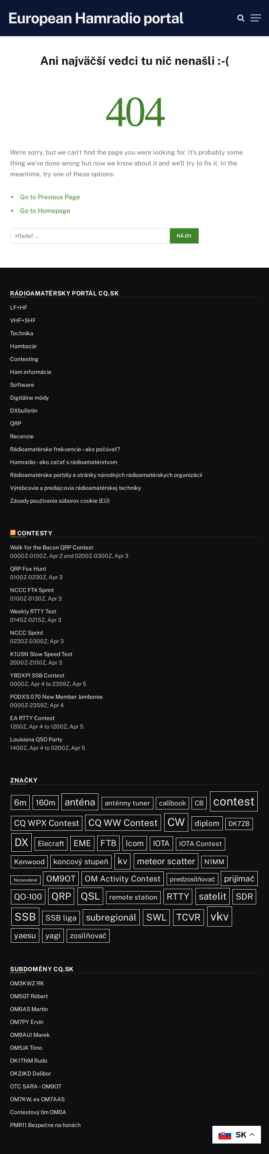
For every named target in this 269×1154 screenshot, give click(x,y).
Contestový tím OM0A (38, 1112)
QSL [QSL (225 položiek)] (90, 896)
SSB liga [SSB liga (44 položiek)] (61, 917)
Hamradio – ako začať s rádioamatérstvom (63, 462)
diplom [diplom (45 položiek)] (207, 823)
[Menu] (256, 18)
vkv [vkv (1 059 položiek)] (219, 916)
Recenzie (22, 436)
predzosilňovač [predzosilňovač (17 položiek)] (192, 879)
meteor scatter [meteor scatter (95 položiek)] (166, 861)
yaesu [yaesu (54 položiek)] (25, 935)
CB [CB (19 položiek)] (199, 803)
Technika (21, 333)
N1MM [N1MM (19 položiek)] (214, 862)
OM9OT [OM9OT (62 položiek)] (60, 879)
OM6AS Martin (29, 1009)
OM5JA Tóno (26, 1048)
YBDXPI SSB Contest (37, 675)
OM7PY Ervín (26, 1022)
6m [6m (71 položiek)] (20, 802)
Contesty (35, 533)
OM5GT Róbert (29, 996)
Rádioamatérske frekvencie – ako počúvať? (65, 449)
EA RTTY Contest (32, 718)
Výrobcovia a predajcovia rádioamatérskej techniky (75, 488)
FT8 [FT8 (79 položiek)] (108, 843)
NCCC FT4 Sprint (32, 590)
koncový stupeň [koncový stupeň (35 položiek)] (80, 861)
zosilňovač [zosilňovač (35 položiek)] (88, 935)
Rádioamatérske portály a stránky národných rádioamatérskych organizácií (106, 475)
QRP (15, 423)
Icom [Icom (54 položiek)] (135, 843)
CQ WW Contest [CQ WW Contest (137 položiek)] (123, 822)
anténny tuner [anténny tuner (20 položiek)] (127, 803)
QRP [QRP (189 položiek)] (61, 896)
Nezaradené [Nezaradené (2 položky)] (25, 879)
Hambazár (23, 346)
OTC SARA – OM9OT (35, 1086)
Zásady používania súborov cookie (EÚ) (60, 501)
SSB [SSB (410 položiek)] (25, 916)
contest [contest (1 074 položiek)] (234, 801)
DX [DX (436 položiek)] (21, 842)
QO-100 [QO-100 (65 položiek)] (28, 897)
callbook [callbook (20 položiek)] (172, 803)
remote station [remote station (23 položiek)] (133, 897)
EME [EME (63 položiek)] (82, 843)
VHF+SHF (23, 320)
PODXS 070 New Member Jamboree (56, 697)
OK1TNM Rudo (28, 1060)
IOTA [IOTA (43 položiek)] (161, 843)
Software (22, 385)
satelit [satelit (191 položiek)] (212, 896)
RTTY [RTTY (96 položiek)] (178, 896)
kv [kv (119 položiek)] (122, 861)
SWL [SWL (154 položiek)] (156, 917)
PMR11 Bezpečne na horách (45, 1125)
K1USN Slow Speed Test (41, 654)
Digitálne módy (29, 397)
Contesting (24, 359)
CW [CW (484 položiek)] (176, 822)
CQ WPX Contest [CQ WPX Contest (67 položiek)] (46, 823)
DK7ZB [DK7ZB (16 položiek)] (239, 824)
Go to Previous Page (50, 197)
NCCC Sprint (26, 633)
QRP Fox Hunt (28, 569)
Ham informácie (30, 372)
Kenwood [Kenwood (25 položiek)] (29, 861)
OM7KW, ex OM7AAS (37, 1099)
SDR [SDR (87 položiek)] (244, 897)
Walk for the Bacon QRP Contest (51, 547)
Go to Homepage (45, 211)
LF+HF (18, 307)
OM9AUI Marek (30, 1035)
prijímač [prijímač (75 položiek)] (239, 878)
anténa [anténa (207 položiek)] (80, 801)
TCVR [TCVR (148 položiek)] (188, 917)
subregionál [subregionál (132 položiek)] (111, 917)
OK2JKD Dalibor (30, 1073)
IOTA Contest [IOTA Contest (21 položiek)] (200, 844)
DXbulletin (23, 410)
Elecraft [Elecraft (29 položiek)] (51, 843)
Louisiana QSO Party (36, 739)
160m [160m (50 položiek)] (45, 802)
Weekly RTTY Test (33, 611)
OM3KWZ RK (27, 983)
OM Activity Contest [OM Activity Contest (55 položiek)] (123, 878)
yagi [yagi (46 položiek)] (53, 935)
